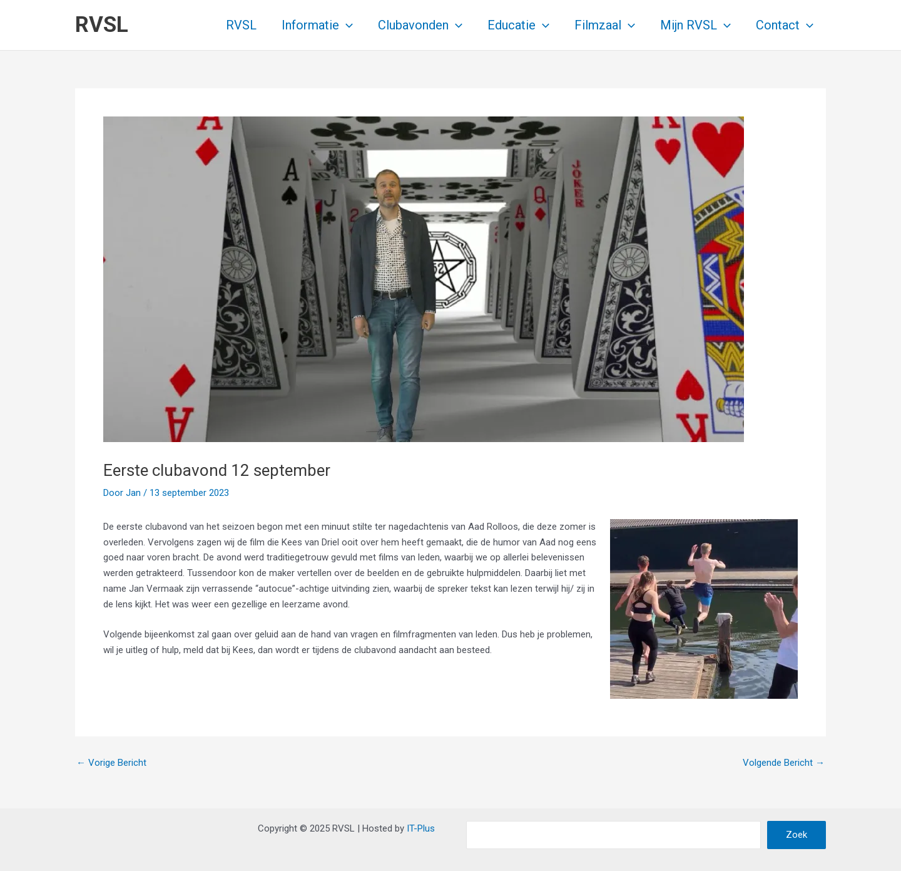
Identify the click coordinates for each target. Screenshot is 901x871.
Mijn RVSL (695, 25)
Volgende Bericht (784, 763)
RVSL (101, 25)
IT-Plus (421, 828)
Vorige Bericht (111, 763)
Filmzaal (604, 25)
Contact (784, 25)
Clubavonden (420, 25)
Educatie (518, 25)
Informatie (317, 25)
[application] (346, 25)
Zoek (796, 834)
